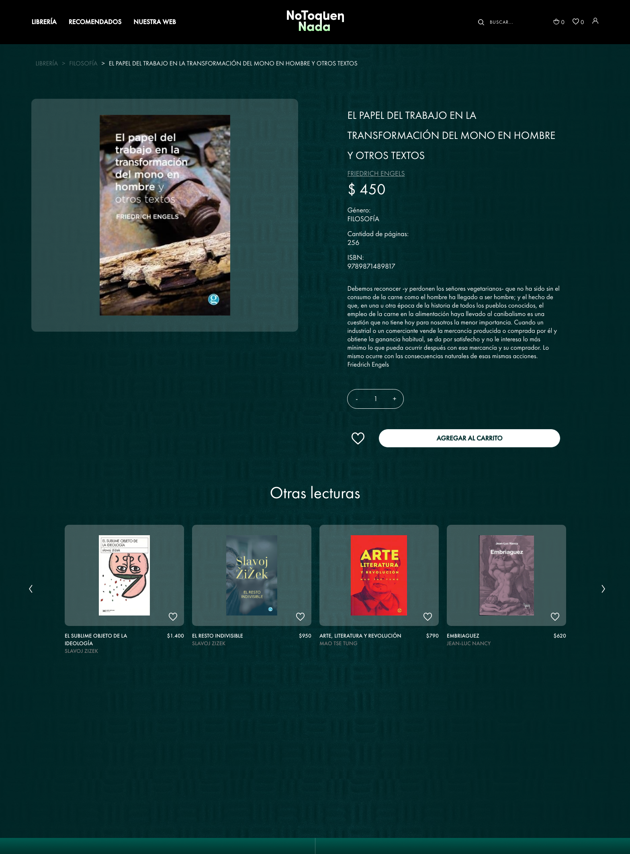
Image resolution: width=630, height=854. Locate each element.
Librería (46, 63)
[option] (124, 592)
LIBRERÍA (43, 22)
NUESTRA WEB (154, 22)
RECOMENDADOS (95, 22)
